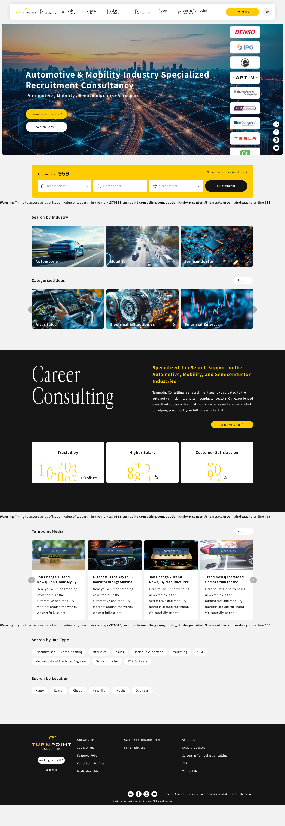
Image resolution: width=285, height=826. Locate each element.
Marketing (180, 652)
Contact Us (189, 771)
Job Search (73, 11)
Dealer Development (148, 652)
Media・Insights (113, 11)
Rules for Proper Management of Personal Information (220, 793)
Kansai (58, 690)
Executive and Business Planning (59, 652)
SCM (200, 652)
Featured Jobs (87, 755)
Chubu (77, 690)
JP (267, 12)
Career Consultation (45, 114)
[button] (253, 309)
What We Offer (230, 424)
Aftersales (99, 652)
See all (241, 280)
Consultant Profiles (90, 763)
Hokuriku (98, 690)
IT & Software (137, 661)
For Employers (142, 11)
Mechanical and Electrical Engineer (61, 661)
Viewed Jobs (92, 11)
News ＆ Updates (195, 747)
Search (226, 186)
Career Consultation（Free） (143, 740)
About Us (163, 11)
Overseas (142, 690)
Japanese (51, 769)
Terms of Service (174, 793)
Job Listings (85, 747)
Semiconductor (107, 661)
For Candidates (48, 11)
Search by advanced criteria (225, 172)
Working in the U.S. (51, 760)
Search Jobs (45, 127)
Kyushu (120, 690)
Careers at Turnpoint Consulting (192, 11)
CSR (185, 763)
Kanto (40, 690)
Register (241, 12)
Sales (120, 652)
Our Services (86, 740)
